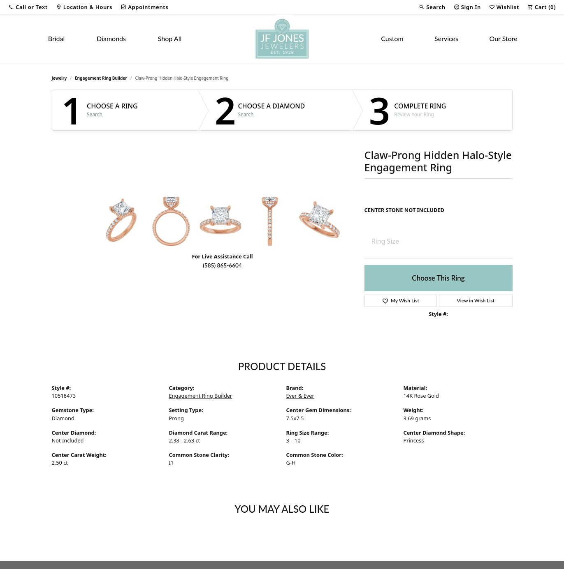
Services (446, 38)
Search (94, 114)
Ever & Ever (300, 395)
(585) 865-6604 (222, 265)
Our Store (503, 38)
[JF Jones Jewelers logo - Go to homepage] (282, 38)
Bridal (56, 38)
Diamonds (111, 38)
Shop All (169, 38)
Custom (392, 38)
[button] (28, 7)
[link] (84, 7)
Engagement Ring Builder (101, 78)
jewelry (59, 78)
